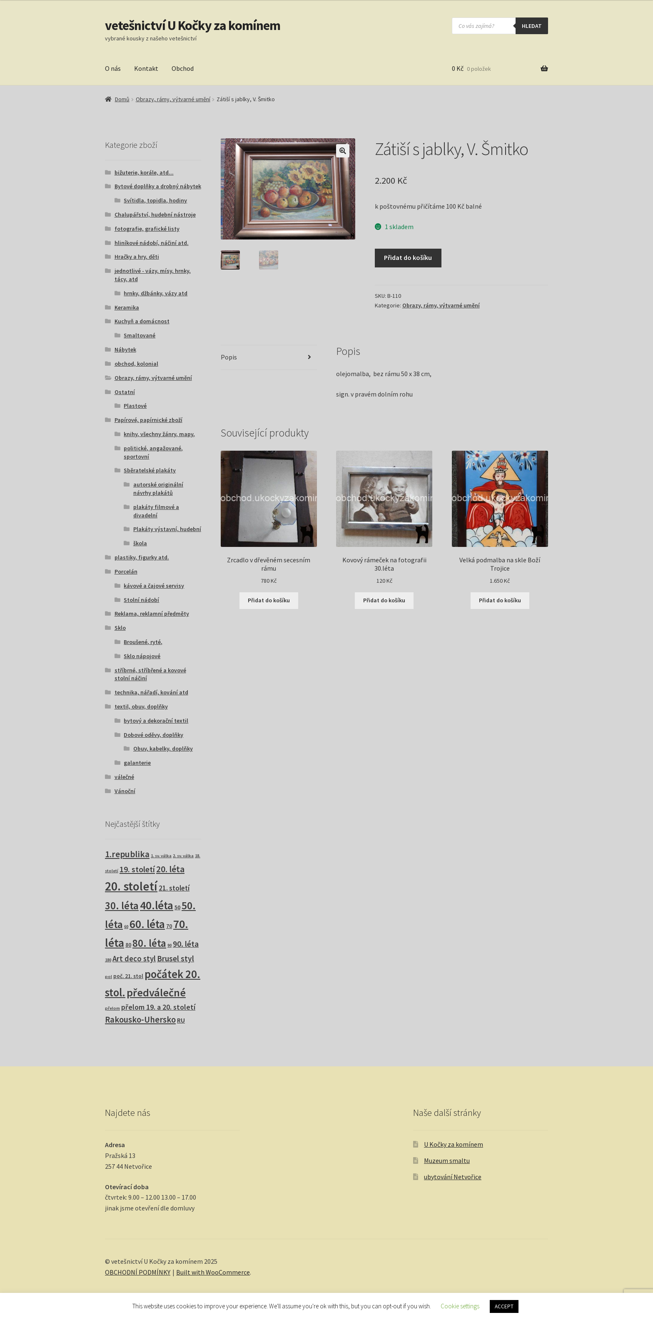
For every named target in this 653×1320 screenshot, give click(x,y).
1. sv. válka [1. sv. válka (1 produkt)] (161, 855)
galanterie (137, 762)
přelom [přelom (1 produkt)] (112, 1008)
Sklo (120, 627)
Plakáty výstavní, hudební (167, 529)
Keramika (127, 307)
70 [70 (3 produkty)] (169, 926)
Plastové (135, 405)
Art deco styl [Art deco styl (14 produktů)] (134, 958)
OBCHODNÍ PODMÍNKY (137, 1272)
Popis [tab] (229, 357)
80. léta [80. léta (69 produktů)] (149, 943)
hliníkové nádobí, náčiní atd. (152, 243)
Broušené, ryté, (143, 642)
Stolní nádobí (141, 600)
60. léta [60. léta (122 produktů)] (147, 924)
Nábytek (125, 349)
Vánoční (125, 791)
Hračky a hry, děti (137, 256)
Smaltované (139, 335)
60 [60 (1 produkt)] (126, 926)
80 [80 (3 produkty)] (128, 944)
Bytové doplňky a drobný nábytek (158, 186)
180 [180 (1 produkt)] (108, 960)
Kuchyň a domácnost (142, 321)
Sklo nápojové (142, 656)
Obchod (183, 68)
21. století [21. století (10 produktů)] (174, 888)
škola (140, 543)
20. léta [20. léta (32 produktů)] (170, 869)
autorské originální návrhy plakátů (158, 489)
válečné (124, 777)
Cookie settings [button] (460, 1306)
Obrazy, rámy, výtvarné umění (173, 99)
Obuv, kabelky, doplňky (163, 748)
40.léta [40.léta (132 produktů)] (156, 905)
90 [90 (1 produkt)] (169, 945)
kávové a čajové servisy (154, 585)
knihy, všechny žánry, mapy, (159, 434)
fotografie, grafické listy (147, 228)
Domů (122, 99)
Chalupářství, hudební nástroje (155, 214)
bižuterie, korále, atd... (144, 172)
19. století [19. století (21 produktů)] (137, 869)
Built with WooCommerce (213, 1272)
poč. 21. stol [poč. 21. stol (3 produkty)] (128, 976)
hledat (532, 26)
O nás (113, 68)
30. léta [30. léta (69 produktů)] (122, 905)
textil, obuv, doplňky (141, 706)
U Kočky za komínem (453, 1144)
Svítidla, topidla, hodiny (155, 200)
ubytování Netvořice (452, 1177)
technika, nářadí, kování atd (151, 692)
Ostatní (125, 392)
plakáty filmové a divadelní (156, 511)
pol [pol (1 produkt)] (108, 976)
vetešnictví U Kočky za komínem (192, 25)
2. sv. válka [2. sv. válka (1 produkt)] (183, 855)
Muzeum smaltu (447, 1160)
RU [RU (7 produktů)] (181, 1020)
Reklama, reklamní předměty (152, 613)
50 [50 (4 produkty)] (177, 907)
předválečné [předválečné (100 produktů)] (156, 992)
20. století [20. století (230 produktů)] (131, 886)
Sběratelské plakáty (150, 470)
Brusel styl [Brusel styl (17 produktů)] (175, 958)
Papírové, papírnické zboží (148, 420)
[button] (342, 150)
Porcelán (126, 571)
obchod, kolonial (136, 363)
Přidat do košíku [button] (269, 600)
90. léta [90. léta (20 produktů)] (186, 943)
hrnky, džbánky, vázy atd (155, 293)
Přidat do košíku (408, 257)
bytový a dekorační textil (156, 720)
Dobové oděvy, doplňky (153, 735)
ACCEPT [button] (504, 1306)
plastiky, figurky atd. (142, 557)
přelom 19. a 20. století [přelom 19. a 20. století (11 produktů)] (158, 1007)
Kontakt (146, 68)
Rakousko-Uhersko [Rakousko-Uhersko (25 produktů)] (140, 1019)
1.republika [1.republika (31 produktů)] (127, 854)
